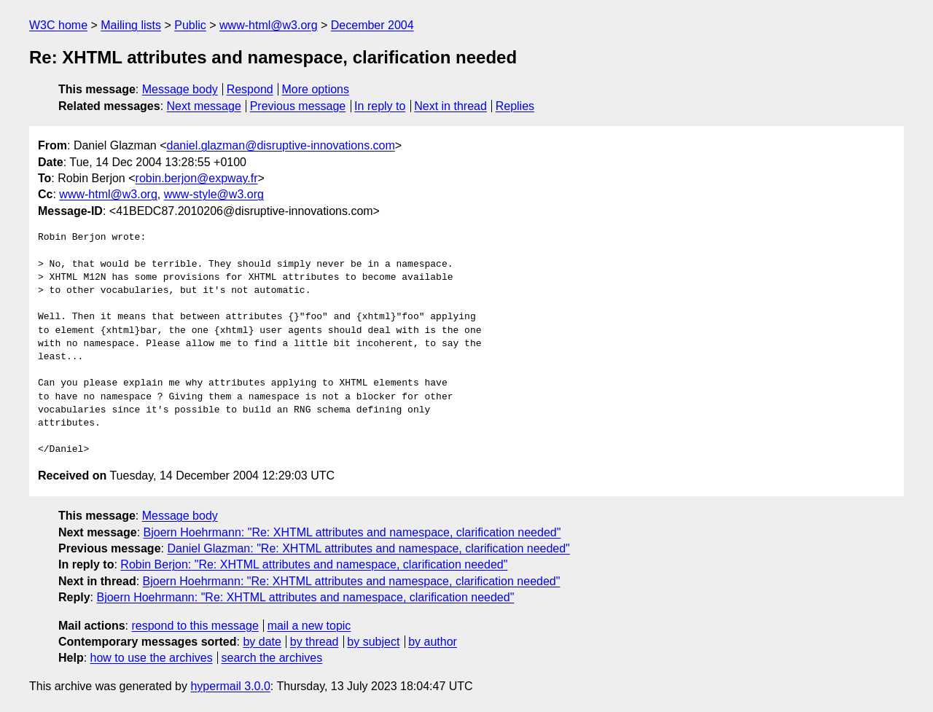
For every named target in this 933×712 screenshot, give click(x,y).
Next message (204, 106)
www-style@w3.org (214, 194)
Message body (180, 89)
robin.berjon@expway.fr (197, 178)
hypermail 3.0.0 (230, 686)
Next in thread (450, 106)
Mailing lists (131, 25)
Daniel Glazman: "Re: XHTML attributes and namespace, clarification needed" (368, 548)
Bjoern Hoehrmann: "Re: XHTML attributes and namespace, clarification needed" (352, 532)
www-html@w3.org (268, 25)
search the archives (272, 658)
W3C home (58, 25)
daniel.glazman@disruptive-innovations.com (281, 145)
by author (432, 641)
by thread (314, 641)
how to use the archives (151, 658)
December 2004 (372, 25)
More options (316, 89)
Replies (515, 106)
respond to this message (194, 625)
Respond (250, 89)
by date (262, 641)
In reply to (379, 106)
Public (190, 25)
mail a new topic (309, 625)
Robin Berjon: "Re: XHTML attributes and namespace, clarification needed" (313, 564)
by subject (373, 641)
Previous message (298, 106)
